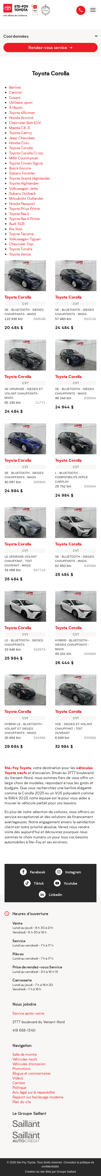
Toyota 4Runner (22, 112)
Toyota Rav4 (19, 213)
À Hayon (16, 107)
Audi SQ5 (17, 223)
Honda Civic (19, 142)
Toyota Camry (20, 132)
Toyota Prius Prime (24, 208)
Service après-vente (28, 1013)
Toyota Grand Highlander (29, 178)
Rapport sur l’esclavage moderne (38, 1097)
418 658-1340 (23, 1030)
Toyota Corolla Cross (26, 153)
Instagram (68, 871)
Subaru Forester (22, 173)
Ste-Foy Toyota (18, 767)
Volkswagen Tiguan (25, 239)
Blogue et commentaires (31, 1073)
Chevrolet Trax (21, 243)
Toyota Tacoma (21, 233)
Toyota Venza (20, 254)
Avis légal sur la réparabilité (33, 1092)
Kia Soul (15, 228)
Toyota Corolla (21, 147)
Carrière (18, 1083)
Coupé (14, 97)
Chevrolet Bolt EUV (25, 122)
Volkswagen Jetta (23, 188)
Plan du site (21, 1101)
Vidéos (17, 1078)
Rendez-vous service (50, 47)
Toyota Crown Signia (26, 163)
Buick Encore (20, 168)
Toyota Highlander (24, 183)
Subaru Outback (22, 193)
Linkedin (50, 894)
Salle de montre (24, 1054)
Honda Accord (21, 117)
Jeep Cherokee (22, 137)
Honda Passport (22, 203)
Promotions (21, 1068)
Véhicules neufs (24, 1059)
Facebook (32, 871)
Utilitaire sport (20, 102)
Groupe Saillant (66, 1171)
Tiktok (34, 883)
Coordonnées (50, 36)
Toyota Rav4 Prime (24, 218)
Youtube (65, 883)
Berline (15, 87)
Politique (19, 1087)
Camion (15, 92)
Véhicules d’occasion (29, 1064)
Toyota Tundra (20, 248)
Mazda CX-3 (19, 127)
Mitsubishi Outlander (26, 198)
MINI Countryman (23, 157)
